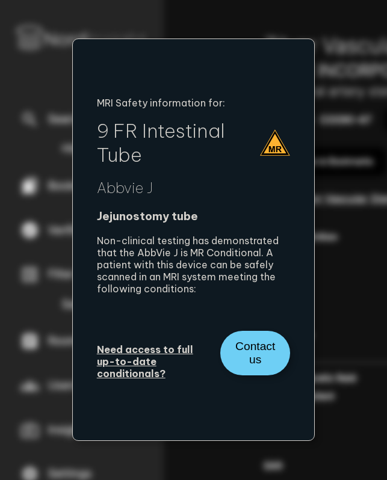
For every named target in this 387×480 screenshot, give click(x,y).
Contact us (255, 353)
